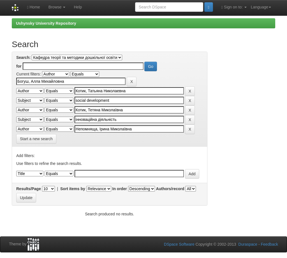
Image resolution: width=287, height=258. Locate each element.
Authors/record (170, 188)
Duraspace (247, 244)
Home (33, 7)
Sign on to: (234, 7)
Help (78, 7)
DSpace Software (179, 244)
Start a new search (36, 139)
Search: (23, 57)
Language (261, 7)
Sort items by (72, 188)
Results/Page (28, 188)
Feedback (269, 244)
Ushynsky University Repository (46, 23)
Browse (57, 7)
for (19, 66)
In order (119, 188)
